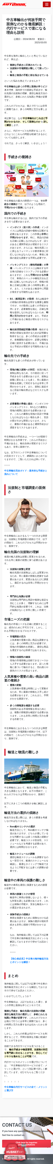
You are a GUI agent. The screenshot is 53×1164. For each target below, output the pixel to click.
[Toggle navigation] (47, 4)
